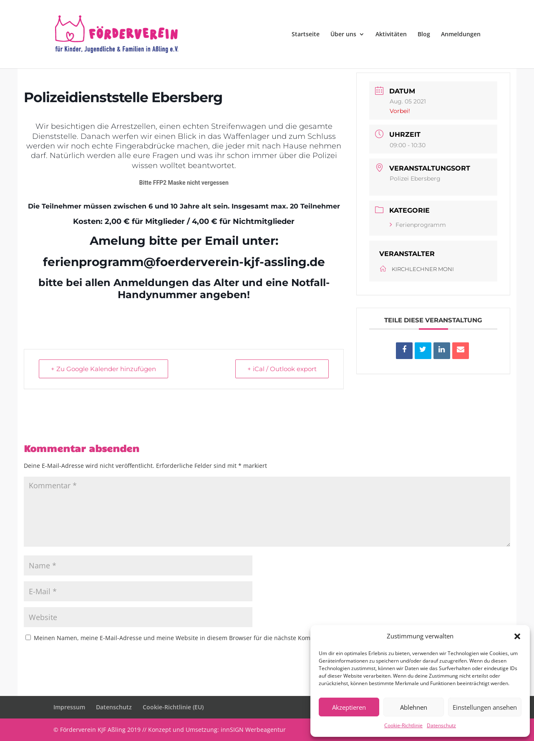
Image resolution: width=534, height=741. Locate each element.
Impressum (69, 707)
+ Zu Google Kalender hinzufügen (103, 369)
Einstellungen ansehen (485, 707)
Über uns (343, 34)
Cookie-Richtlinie (403, 725)
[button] (517, 636)
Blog (424, 34)
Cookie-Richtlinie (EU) (173, 707)
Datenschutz (441, 725)
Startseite (306, 34)
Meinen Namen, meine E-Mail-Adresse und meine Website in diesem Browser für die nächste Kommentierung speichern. (204, 638)
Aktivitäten (391, 34)
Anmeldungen (461, 34)
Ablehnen (413, 707)
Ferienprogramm (418, 225)
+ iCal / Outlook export (282, 369)
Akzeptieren (349, 707)
